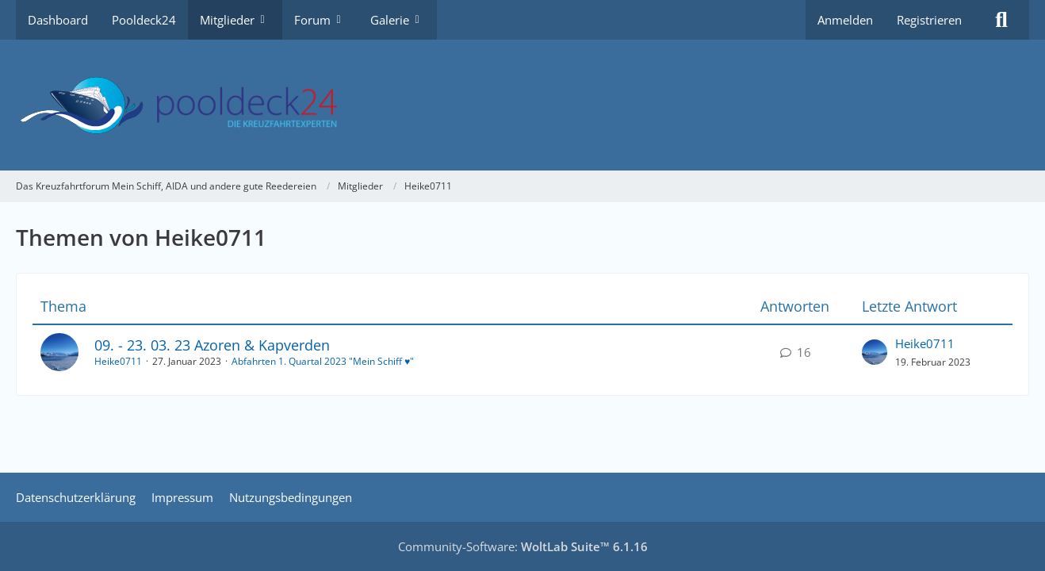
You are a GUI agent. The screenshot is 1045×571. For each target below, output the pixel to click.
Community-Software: (523, 546)
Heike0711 (118, 361)
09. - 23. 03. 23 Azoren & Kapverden (212, 344)
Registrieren (929, 20)
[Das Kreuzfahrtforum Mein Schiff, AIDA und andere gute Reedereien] (522, 105)
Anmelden (845, 20)
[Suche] (1001, 20)
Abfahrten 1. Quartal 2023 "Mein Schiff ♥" (323, 361)
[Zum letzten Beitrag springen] (874, 352)
